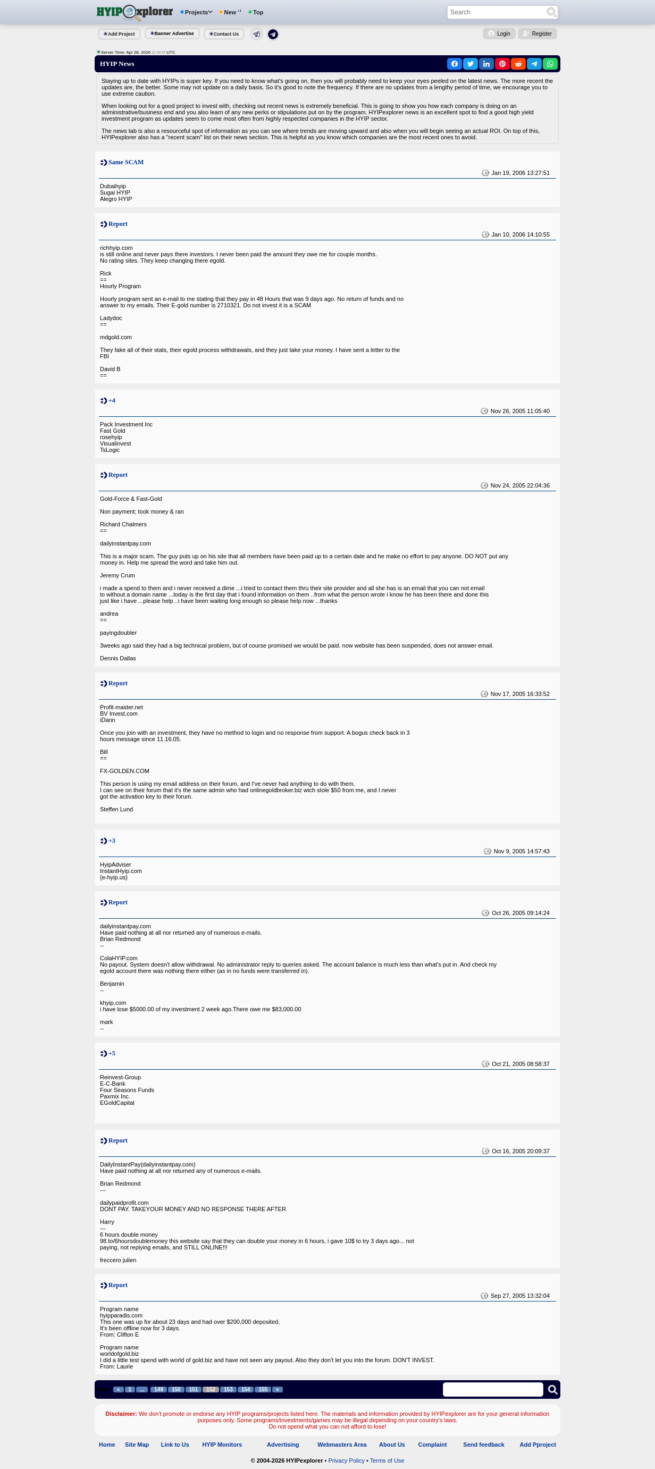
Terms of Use (387, 1460)
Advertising (283, 1444)
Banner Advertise (174, 33)
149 (158, 1389)
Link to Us (175, 1444)
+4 (111, 400)
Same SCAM (126, 162)
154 (245, 1389)
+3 (111, 840)
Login (503, 34)
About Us (392, 1444)
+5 (111, 1053)
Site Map (137, 1444)
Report (118, 224)
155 (262, 1389)
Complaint (432, 1444)
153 (228, 1389)
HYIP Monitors (222, 1444)
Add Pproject (538, 1444)
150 (176, 1389)
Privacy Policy (346, 1460)
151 (193, 1389)
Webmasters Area (341, 1444)
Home (107, 1444)
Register (542, 34)
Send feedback (484, 1444)
